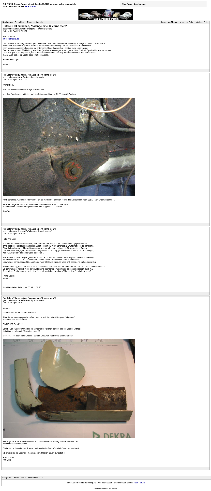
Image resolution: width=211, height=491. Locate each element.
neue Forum (139, 483)
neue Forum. (30, 6)
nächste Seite (202, 22)
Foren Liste (20, 22)
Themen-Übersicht (35, 22)
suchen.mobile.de (11, 39)
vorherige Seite (187, 22)
